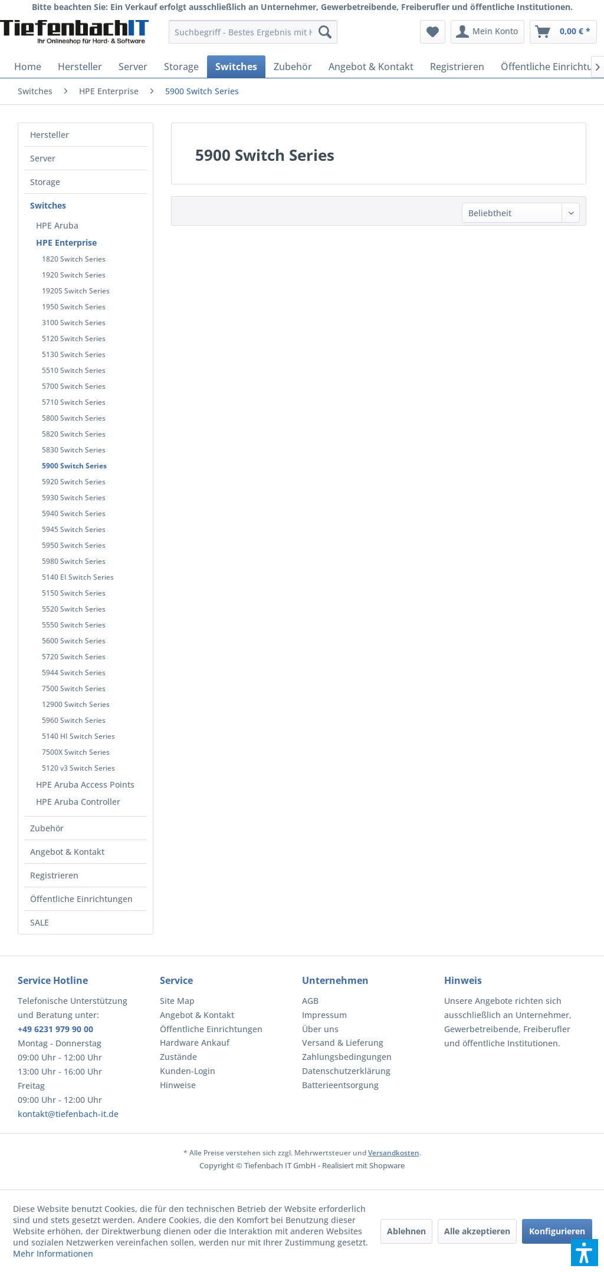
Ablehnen (406, 1231)
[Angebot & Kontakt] (371, 66)
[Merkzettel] (432, 32)
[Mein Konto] (487, 32)
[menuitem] (253, 32)
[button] (584, 1252)
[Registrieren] (457, 66)
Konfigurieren (557, 1231)
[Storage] (181, 66)
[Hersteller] (80, 66)
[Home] (28, 66)
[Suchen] (325, 32)
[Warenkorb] (563, 32)
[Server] (133, 66)
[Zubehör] (292, 66)
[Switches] (236, 66)
